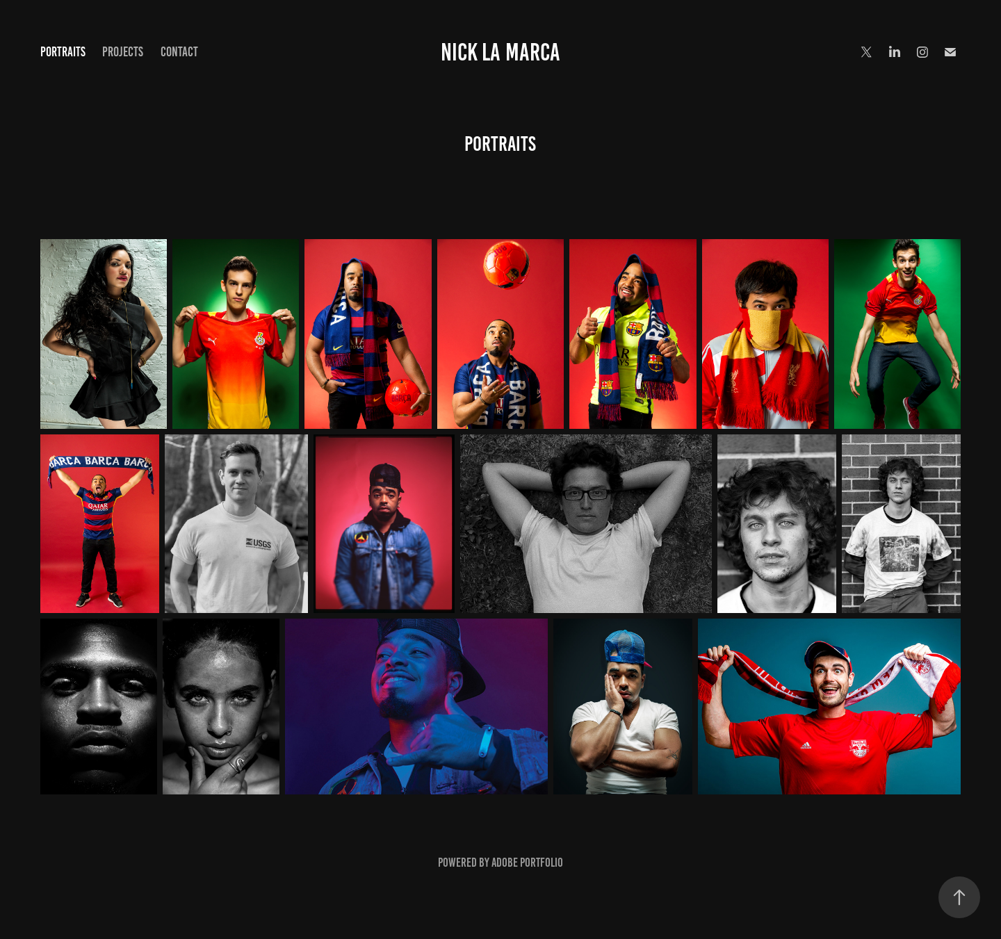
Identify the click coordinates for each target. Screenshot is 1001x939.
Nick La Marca (500, 52)
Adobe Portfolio (527, 862)
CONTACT (179, 51)
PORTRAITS (63, 51)
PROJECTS (122, 51)
